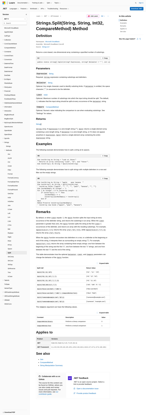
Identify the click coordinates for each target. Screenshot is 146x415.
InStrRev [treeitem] (11, 201)
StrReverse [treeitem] (11, 268)
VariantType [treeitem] (8, 288)
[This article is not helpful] (140, 39)
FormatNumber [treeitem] (13, 186)
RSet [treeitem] (9, 241)
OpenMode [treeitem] (8, 130)
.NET (45, 16)
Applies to (123, 29)
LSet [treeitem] (9, 221)
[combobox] (15, 19)
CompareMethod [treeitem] (9, 48)
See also (123, 31)
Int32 (46, 95)
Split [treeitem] (9, 253)
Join (41, 359)
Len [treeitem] (9, 217)
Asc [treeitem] (9, 154)
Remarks (123, 26)
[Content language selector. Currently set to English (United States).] (13, 411)
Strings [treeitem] (8, 146)
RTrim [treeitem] (10, 245)
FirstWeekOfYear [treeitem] (10, 99)
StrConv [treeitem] (10, 261)
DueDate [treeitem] (7, 75)
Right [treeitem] (9, 237)
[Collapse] (26, 14)
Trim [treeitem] (9, 272)
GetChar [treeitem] (10, 193)
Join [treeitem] (9, 205)
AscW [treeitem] (10, 158)
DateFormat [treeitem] (8, 67)
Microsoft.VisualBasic (52, 41)
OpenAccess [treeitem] (8, 126)
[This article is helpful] (137, 39)
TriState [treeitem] (7, 284)
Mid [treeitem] (9, 229)
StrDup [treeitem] (10, 264)
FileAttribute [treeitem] (8, 83)
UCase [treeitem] (10, 276)
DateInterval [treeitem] (8, 71)
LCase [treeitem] (10, 209)
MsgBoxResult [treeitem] (9, 115)
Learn (38, 16)
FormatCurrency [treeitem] (13, 178)
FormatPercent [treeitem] (13, 190)
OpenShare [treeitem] (8, 134)
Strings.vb (45, 47)
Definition (123, 20)
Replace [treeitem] (10, 233)
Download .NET (136, 9)
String (51, 74)
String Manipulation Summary (51, 365)
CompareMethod (52, 107)
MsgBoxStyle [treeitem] (8, 119)
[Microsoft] (4, 3)
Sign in (141, 3)
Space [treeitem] (10, 249)
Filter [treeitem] (9, 170)
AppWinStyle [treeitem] (8, 32)
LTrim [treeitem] (9, 225)
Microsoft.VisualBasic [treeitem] (11, 28)
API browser (55, 16)
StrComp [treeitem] (11, 257)
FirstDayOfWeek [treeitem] (9, 95)
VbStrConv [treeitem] (8, 304)
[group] (73, 62)
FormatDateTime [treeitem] (13, 182)
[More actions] (108, 16)
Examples (123, 23)
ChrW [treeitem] (10, 166)
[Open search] (136, 3)
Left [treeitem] (9, 213)
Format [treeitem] (10, 174)
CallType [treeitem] (7, 36)
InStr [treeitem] (9, 197)
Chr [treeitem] (9, 162)
